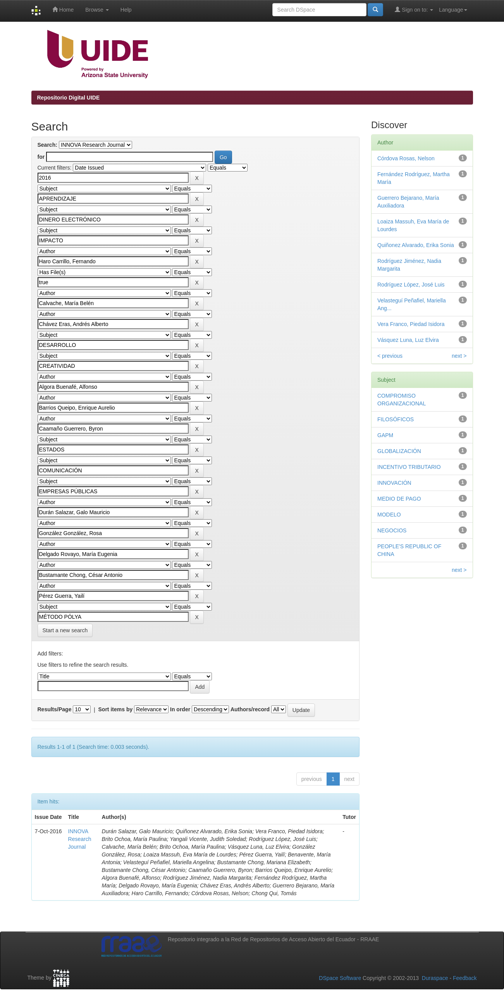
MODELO (389, 514)
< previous (390, 356)
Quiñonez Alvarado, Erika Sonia (415, 245)
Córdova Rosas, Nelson (406, 158)
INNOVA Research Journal (79, 839)
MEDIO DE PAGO (399, 499)
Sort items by (115, 709)
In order (180, 709)
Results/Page (55, 709)
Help (126, 10)
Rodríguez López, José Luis (411, 284)
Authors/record (250, 709)
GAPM (385, 435)
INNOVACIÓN (394, 483)
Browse (97, 10)
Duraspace (435, 978)
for (41, 157)
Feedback (464, 978)
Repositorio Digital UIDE (68, 97)
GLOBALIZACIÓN (399, 451)
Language (453, 10)
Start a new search (65, 630)
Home (63, 9)
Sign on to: (414, 9)
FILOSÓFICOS (395, 419)
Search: (47, 145)
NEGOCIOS (391, 530)
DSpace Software (340, 978)
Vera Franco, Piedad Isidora (411, 324)
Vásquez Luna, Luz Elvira (408, 340)
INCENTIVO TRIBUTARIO (409, 467)
